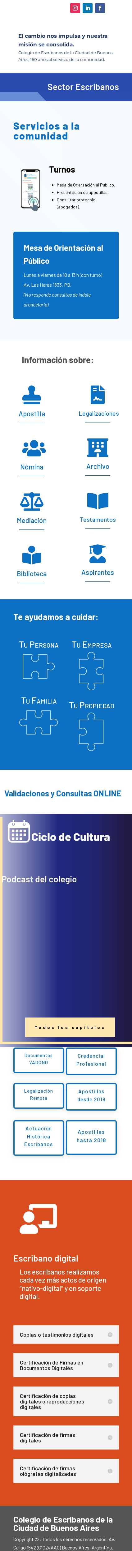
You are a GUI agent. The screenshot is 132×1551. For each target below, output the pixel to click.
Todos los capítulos (70, 1027)
